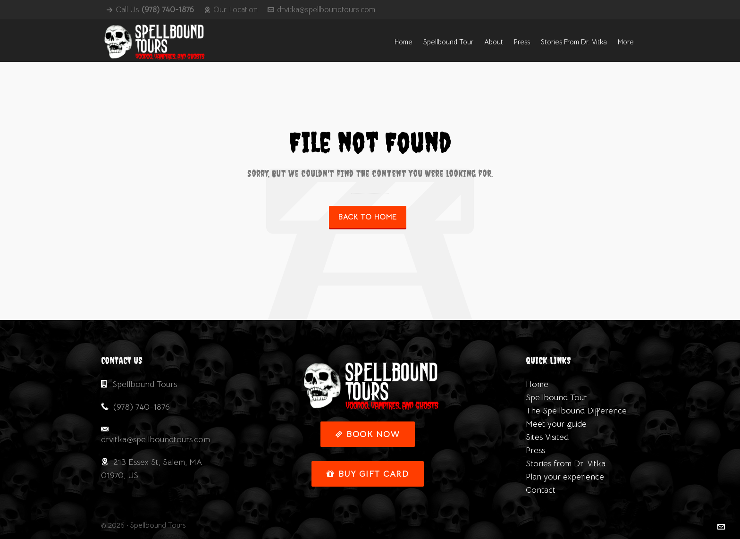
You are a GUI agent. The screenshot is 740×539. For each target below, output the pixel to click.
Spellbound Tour (556, 397)
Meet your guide (556, 424)
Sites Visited (547, 437)
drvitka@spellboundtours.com (321, 10)
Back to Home (367, 216)
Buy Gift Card (368, 474)
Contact (540, 490)
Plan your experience (565, 477)
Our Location (231, 10)
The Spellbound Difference (576, 410)
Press (535, 450)
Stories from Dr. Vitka (565, 463)
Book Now (368, 434)
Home (537, 384)
